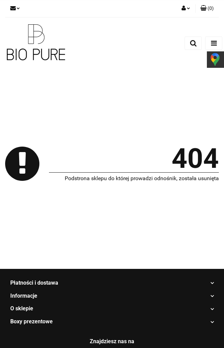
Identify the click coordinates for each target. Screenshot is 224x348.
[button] (207, 8)
